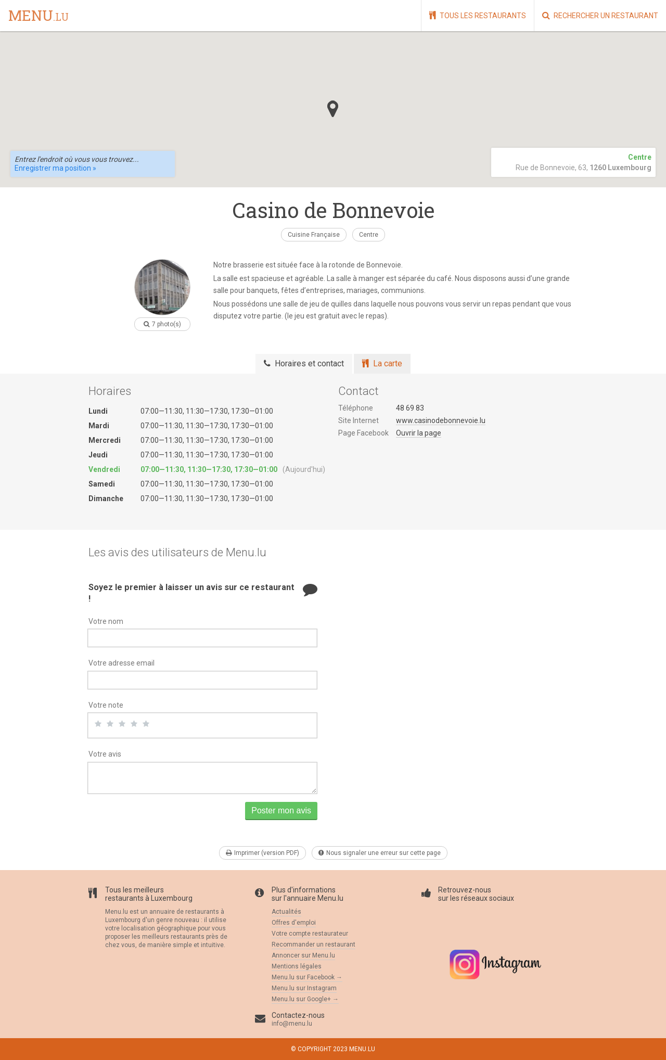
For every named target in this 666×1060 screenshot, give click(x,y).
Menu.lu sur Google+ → (305, 999)
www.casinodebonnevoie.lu (440, 420)
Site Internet (358, 420)
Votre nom (105, 621)
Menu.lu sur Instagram (304, 988)
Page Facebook (363, 433)
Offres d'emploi (294, 922)
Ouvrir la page (418, 433)
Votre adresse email (121, 663)
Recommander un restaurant (313, 944)
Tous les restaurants (477, 15)
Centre (368, 234)
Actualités (286, 911)
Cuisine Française (314, 234)
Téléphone (355, 408)
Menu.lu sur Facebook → (307, 977)
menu (38, 16)
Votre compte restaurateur (310, 933)
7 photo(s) (162, 324)
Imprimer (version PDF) (262, 853)
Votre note (105, 705)
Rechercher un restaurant (600, 15)
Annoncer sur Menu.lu (303, 955)
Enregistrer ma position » (55, 168)
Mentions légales (297, 966)
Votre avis (104, 754)
